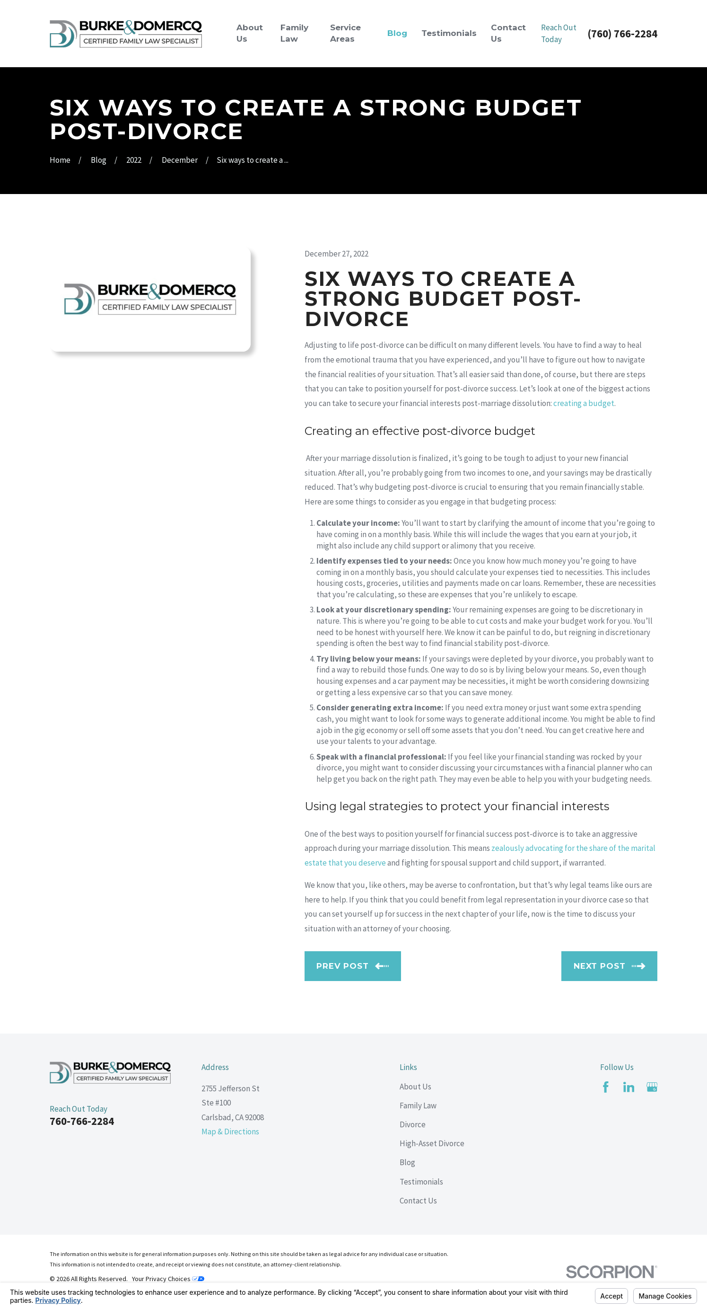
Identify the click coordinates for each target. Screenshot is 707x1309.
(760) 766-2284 (622, 33)
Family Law (418, 1105)
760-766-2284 (82, 1121)
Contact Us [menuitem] (508, 33)
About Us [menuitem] (249, 33)
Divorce (413, 1124)
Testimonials (421, 1181)
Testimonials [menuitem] (449, 33)
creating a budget (583, 403)
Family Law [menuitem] (294, 33)
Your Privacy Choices (168, 1278)
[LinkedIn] (629, 1087)
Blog (407, 1162)
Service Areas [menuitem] (345, 33)
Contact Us (418, 1200)
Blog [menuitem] (397, 33)
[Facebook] (605, 1087)
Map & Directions (230, 1131)
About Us (415, 1086)
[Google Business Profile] (652, 1087)
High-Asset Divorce (432, 1143)
